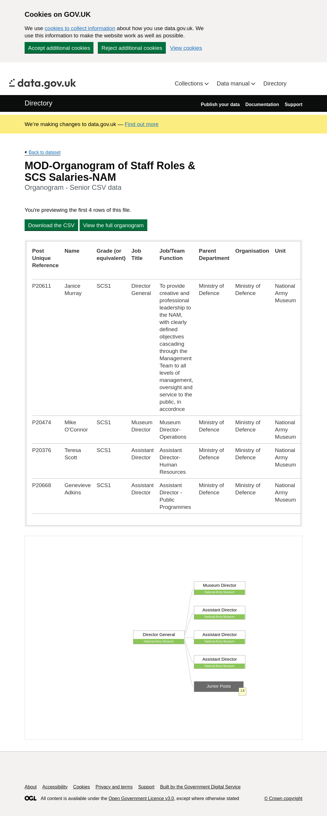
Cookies (81, 786)
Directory (274, 83)
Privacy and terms (114, 786)
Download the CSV (51, 225)
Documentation (262, 104)
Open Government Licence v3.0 (141, 798)
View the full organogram (113, 225)
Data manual (234, 83)
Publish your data (220, 104)
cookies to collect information (80, 28)
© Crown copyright (283, 798)
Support (293, 104)
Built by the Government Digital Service (200, 786)
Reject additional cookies (131, 48)
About (31, 786)
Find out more (142, 124)
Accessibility (54, 786)
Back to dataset (44, 152)
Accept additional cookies (59, 48)
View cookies (186, 48)
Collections (190, 83)
